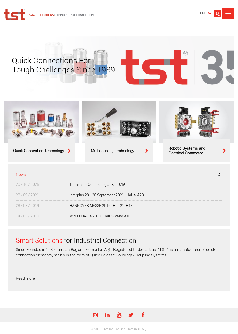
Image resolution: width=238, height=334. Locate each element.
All (220, 175)
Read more (25, 278)
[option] (41, 131)
